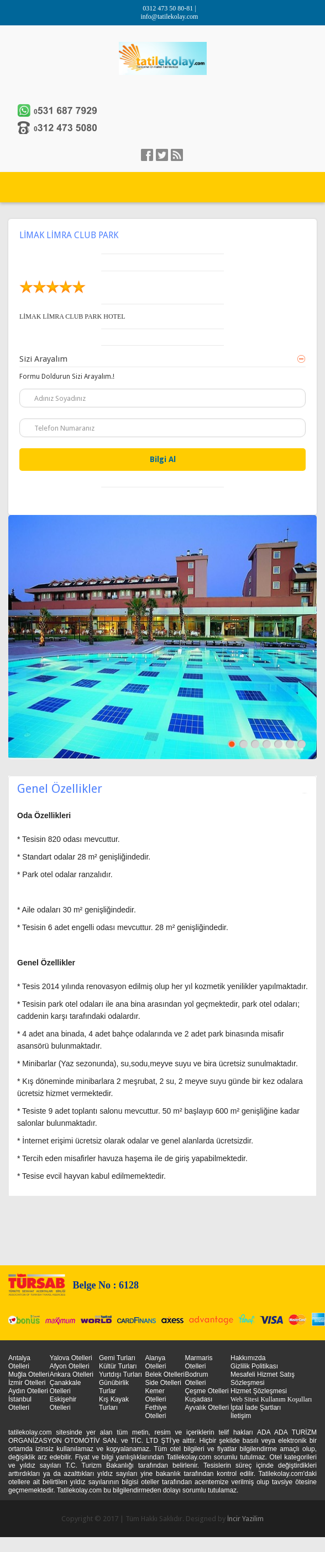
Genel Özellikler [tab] (162, 789)
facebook (147, 155)
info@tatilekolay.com (169, 16)
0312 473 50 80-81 (169, 8)
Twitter (162, 155)
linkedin (177, 155)
